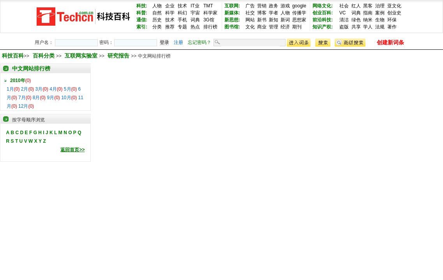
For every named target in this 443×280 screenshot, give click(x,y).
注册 (178, 42)
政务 (273, 6)
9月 (50, 97)
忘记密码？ (199, 42)
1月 (10, 89)
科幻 (182, 13)
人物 (157, 6)
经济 (285, 27)
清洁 (344, 20)
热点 (195, 27)
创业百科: (322, 13)
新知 (273, 20)
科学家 (210, 13)
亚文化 (394, 6)
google (299, 6)
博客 (262, 13)
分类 (157, 27)
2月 (24, 89)
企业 (170, 6)
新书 (262, 20)
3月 (38, 89)
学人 (367, 27)
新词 (285, 20)
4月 (53, 89)
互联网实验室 (82, 55)
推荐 (170, 27)
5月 (67, 89)
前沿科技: (322, 20)
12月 (23, 106)
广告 (250, 6)
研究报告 (119, 55)
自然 (157, 13)
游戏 (285, 6)
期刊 (297, 27)
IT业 (195, 6)
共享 (356, 27)
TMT (208, 6)
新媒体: (232, 13)
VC (342, 13)
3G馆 (208, 20)
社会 (344, 6)
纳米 (367, 20)
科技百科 (13, 55)
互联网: (232, 6)
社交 (250, 13)
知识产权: (322, 27)
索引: (141, 27)
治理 (380, 6)
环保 (392, 20)
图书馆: (232, 27)
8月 (36, 97)
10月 (66, 97)
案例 (380, 13)
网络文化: (322, 6)
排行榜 (210, 27)
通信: (141, 20)
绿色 (356, 20)
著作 (392, 27)
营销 (262, 6)
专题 (182, 27)
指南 (367, 13)
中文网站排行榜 (31, 68)
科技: (141, 6)
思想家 (299, 20)
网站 (250, 20)
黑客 (367, 6)
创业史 (394, 13)
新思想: (232, 20)
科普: (141, 13)
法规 (380, 27)
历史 (157, 20)
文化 (250, 27)
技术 (182, 6)
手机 (182, 20)
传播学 (299, 13)
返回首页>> (72, 149)
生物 (380, 20)
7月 (22, 97)
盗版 (344, 27)
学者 (273, 13)
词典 (195, 20)
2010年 (17, 80)
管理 (273, 27)
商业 (262, 27)
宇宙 (195, 13)
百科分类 (43, 55)
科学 (170, 13)
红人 (356, 6)
